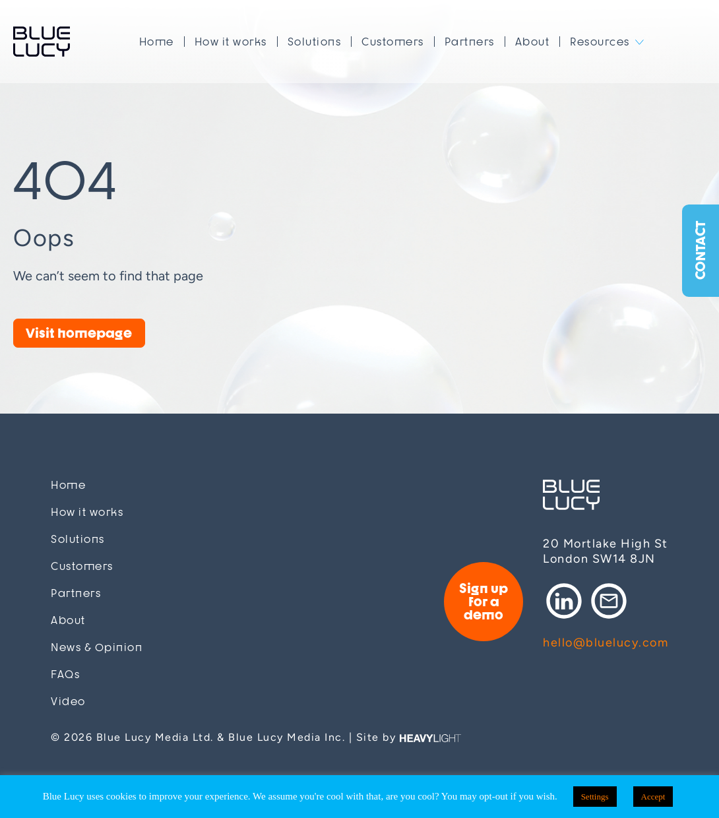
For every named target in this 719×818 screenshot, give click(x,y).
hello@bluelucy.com (605, 642)
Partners (470, 41)
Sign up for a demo (483, 601)
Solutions (315, 41)
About (532, 41)
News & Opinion (96, 647)
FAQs (65, 674)
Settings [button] (595, 797)
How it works (231, 41)
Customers (392, 41)
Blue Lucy (41, 41)
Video (68, 701)
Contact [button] (700, 251)
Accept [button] (653, 797)
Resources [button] (600, 41)
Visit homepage (79, 333)
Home (156, 41)
